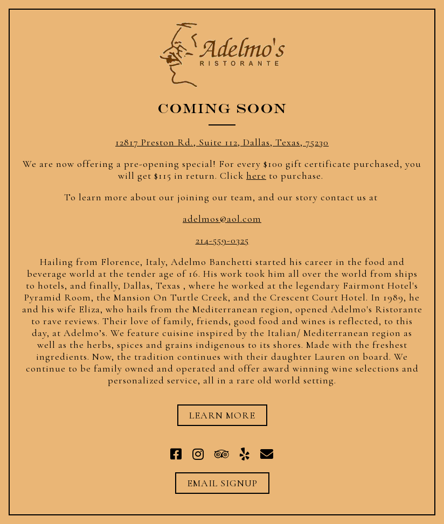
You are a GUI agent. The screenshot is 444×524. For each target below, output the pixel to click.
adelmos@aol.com (222, 219)
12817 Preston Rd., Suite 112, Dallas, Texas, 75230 (222, 142)
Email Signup (222, 483)
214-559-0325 (222, 240)
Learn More (222, 415)
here (256, 175)
